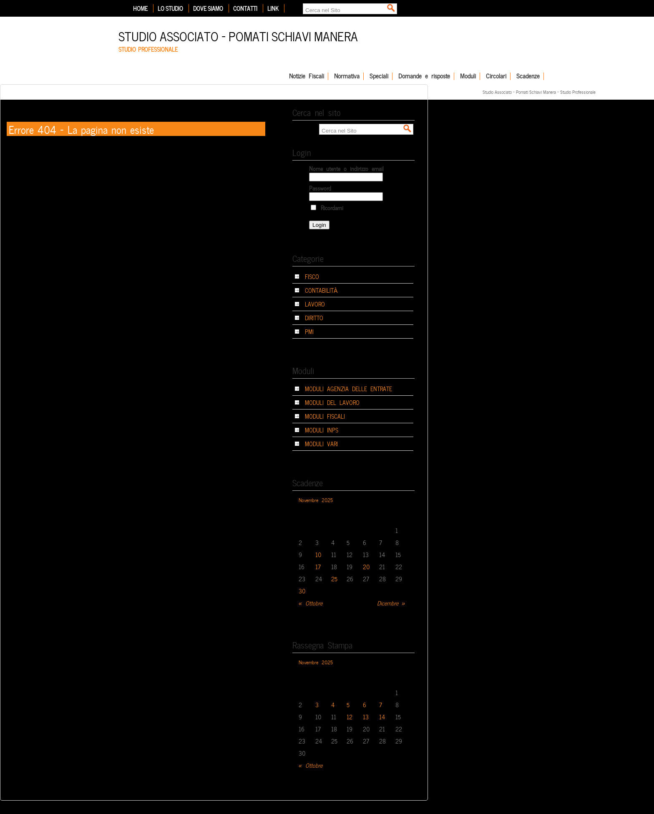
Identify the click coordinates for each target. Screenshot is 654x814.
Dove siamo (208, 8)
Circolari (496, 76)
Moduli (468, 76)
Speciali (379, 76)
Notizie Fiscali (306, 76)
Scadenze (528, 76)
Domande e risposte (424, 76)
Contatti (245, 8)
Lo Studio (170, 8)
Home (140, 8)
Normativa (347, 76)
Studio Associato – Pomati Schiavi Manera (238, 35)
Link (273, 8)
